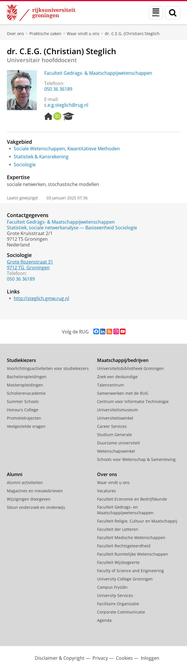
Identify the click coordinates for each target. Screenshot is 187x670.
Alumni (14, 474)
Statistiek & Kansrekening (41, 156)
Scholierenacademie (26, 393)
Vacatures (106, 490)
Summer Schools (23, 401)
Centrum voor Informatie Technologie (133, 401)
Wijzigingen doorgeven (29, 499)
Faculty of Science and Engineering (130, 570)
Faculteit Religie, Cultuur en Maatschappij (137, 521)
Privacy (100, 658)
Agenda (104, 620)
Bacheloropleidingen (27, 376)
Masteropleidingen (25, 385)
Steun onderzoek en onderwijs (36, 507)
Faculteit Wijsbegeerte (118, 562)
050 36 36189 (58, 89)
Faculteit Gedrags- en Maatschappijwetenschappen (125, 509)
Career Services (112, 426)
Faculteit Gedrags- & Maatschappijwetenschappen (98, 73)
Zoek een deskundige (117, 376)
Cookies (124, 658)
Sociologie (25, 164)
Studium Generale (114, 434)
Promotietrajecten (24, 418)
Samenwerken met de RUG (122, 393)
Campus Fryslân (112, 587)
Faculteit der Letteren (117, 529)
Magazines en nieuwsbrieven (35, 490)
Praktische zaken (45, 33)
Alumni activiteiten (25, 482)
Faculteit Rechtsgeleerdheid (123, 545)
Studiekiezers (21, 360)
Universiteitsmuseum (117, 409)
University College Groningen (125, 579)
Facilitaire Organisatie (118, 603)
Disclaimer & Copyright (60, 658)
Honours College (22, 409)
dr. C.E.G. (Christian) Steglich (132, 33)
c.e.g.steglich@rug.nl (66, 105)
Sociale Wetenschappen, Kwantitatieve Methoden (67, 148)
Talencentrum (110, 385)
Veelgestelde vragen (26, 426)
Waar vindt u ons (83, 33)
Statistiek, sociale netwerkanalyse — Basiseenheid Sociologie (72, 227)
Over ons (15, 33)
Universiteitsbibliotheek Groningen (130, 368)
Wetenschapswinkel (116, 451)
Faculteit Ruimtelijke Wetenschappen (132, 554)
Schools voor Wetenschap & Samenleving (136, 459)
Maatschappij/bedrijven (122, 360)
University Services (115, 595)
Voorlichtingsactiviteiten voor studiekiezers (48, 368)
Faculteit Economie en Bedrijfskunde (132, 499)
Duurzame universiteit (118, 443)
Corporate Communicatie (121, 612)
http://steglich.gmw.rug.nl (41, 298)
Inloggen (150, 658)
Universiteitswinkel (115, 418)
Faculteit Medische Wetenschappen (131, 537)
